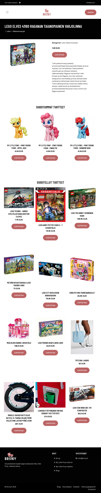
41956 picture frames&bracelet (82, 292)
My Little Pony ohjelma (64, 466)
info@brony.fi (90, 3)
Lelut (9, 31)
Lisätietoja (59, 55)
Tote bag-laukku (82, 360)
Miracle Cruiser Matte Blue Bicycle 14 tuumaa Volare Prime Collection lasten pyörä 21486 (19, 418)
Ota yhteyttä (67, 487)
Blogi (58, 470)
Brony (58, 458)
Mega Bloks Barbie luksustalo (19, 343)
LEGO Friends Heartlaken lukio (50, 343)
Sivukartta (92, 489)
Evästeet (76, 487)
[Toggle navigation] (7, 12)
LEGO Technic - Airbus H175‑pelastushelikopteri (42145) (18, 214)
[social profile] (19, 3)
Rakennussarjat (19, 31)
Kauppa (91, 12)
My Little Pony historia (64, 462)
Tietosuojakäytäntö (88, 487)
